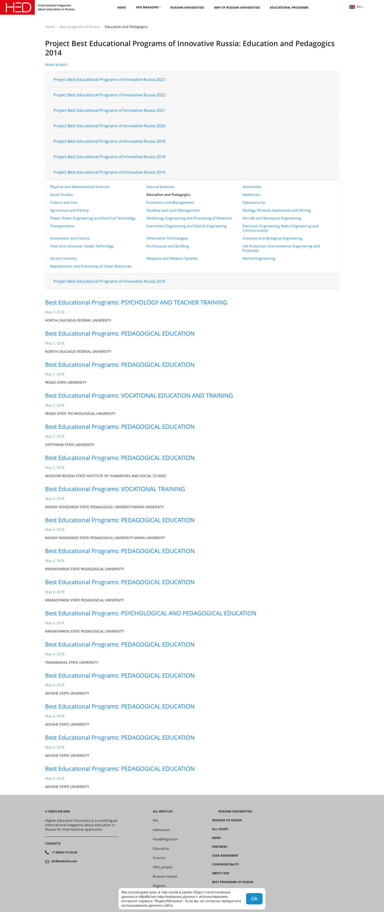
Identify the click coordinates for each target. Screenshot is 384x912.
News (121, 7)
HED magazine (147, 7)
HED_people (162, 867)
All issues (220, 829)
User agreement (225, 856)
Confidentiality (225, 864)
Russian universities (187, 7)
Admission (161, 830)
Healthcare (251, 194)
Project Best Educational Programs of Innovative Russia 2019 (109, 141)
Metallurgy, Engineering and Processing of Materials (189, 218)
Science (159, 858)
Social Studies (61, 194)
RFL (155, 820)
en (355, 7)
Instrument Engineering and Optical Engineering (186, 226)
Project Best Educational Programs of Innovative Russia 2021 (109, 110)
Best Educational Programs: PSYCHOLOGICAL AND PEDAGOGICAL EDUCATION (150, 613)
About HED (220, 873)
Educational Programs (289, 7)
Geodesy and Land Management (173, 210)
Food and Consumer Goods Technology (82, 246)
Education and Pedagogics (168, 194)
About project (56, 64)
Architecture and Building (167, 246)
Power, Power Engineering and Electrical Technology (92, 218)
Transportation (62, 226)
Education (161, 848)
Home (50, 26)
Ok (254, 898)
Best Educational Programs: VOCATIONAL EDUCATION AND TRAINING (139, 395)
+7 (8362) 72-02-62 (64, 852)
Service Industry (63, 258)
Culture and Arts (63, 202)
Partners (219, 847)
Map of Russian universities (237, 7)
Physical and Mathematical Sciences (79, 186)
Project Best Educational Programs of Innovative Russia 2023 (109, 79)
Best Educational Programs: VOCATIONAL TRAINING (115, 489)
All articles (163, 811)
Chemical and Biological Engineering (272, 238)
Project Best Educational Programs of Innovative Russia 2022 (109, 95)
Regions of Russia (227, 820)
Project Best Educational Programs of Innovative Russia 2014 (109, 172)
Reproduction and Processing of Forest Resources (91, 266)
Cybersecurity (253, 202)
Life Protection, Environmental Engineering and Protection (281, 248)
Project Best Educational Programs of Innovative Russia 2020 (109, 125)
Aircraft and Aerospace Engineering (271, 218)
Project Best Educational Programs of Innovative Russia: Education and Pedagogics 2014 (190, 48)
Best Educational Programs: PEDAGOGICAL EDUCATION (120, 333)
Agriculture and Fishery (69, 210)
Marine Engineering (258, 258)
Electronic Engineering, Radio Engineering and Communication (280, 228)
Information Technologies (167, 238)
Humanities (251, 186)
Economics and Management (170, 202)
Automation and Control (70, 238)
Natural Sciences (160, 186)
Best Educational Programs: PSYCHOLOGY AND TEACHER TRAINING (136, 302)
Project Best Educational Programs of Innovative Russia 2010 (109, 281)
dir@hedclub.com (64, 861)
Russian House (165, 876)
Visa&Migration (165, 839)
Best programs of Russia (80, 26)
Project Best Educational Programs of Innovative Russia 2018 (109, 156)
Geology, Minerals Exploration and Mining (276, 210)
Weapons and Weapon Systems (172, 258)
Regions (159, 886)
